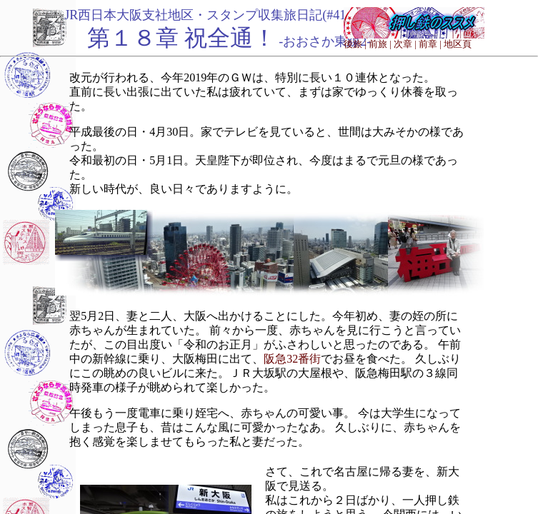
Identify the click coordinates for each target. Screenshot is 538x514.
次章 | (405, 44)
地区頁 (458, 44)
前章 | (430, 44)
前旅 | (380, 44)
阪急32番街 (292, 359)
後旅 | (355, 44)
